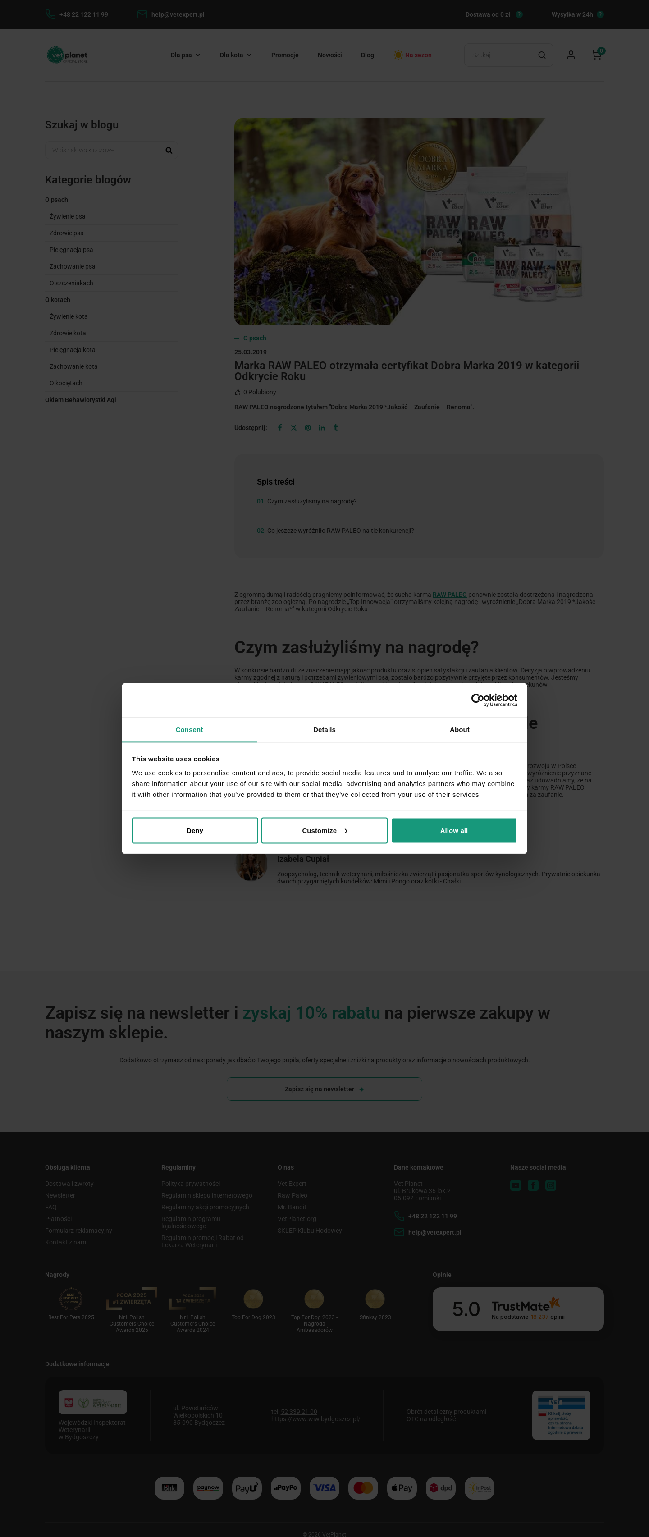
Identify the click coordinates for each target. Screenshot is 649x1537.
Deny (195, 830)
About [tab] (460, 729)
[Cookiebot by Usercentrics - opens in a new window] (478, 700)
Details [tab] (324, 729)
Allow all (454, 830)
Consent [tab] (189, 729)
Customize (324, 830)
